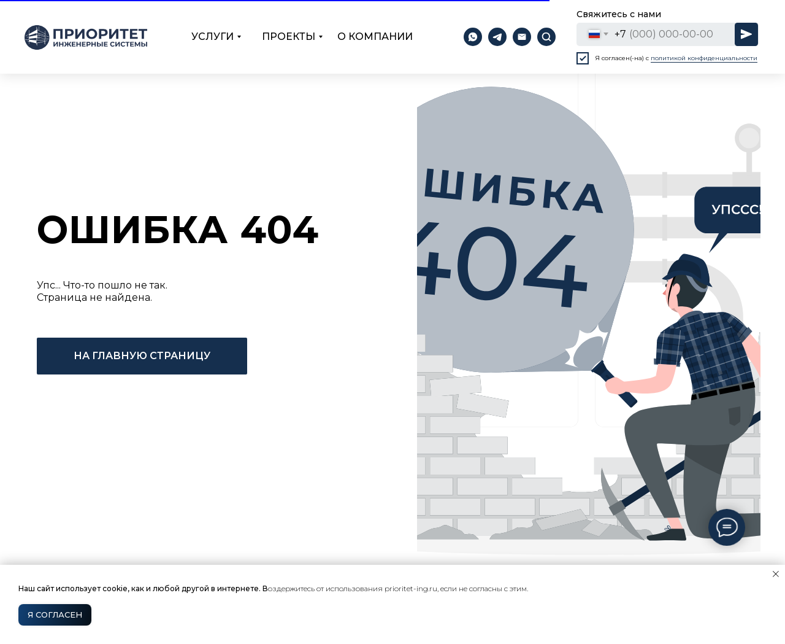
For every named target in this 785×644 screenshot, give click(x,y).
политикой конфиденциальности (704, 58)
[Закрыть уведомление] (776, 574)
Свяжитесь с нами (618, 14)
